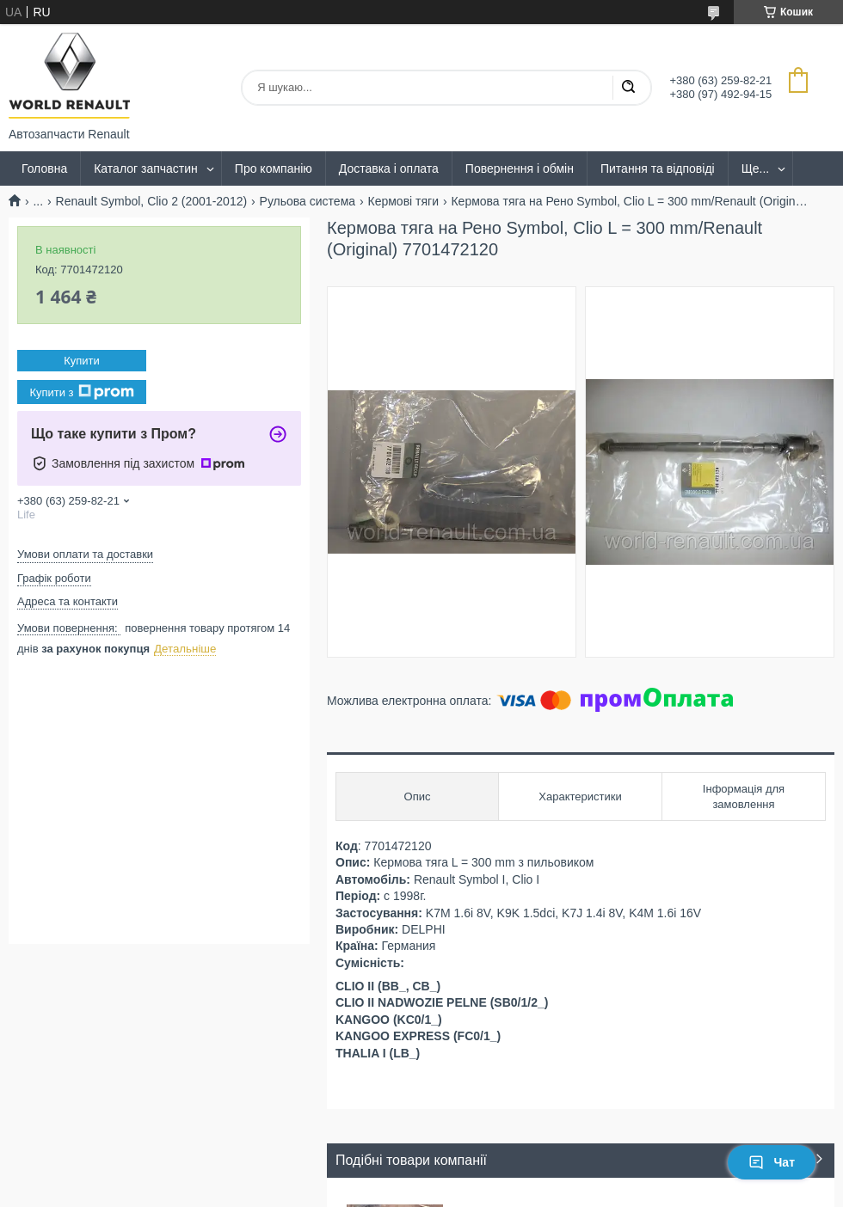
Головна (44, 168)
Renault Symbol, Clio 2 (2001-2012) (152, 201)
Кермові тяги (404, 201)
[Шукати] (627, 88)
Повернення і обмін (519, 168)
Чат (771, 1162)
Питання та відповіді (657, 168)
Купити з (81, 392)
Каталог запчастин (146, 168)
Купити (82, 360)
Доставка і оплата (389, 168)
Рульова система (308, 201)
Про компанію (273, 168)
